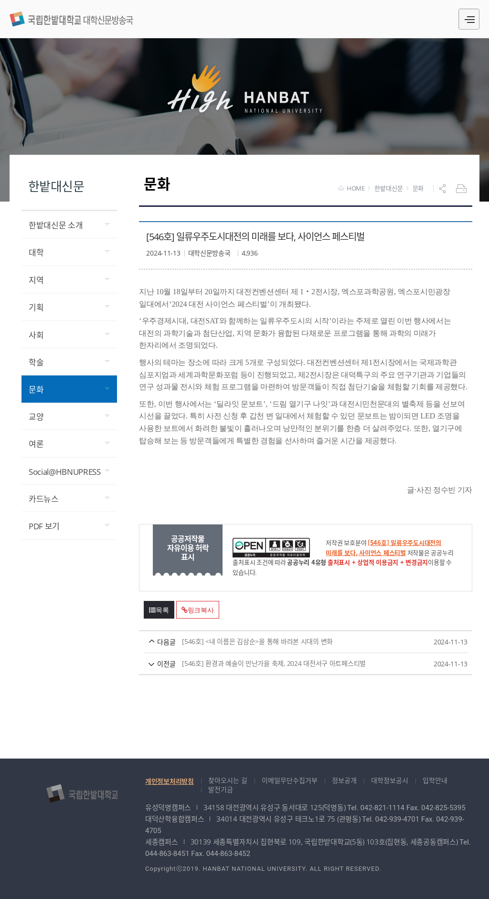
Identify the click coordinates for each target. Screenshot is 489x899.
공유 (443, 188)
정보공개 (344, 780)
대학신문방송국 (71, 18)
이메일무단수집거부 (290, 780)
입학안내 (435, 780)
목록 (159, 610)
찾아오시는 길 (227, 780)
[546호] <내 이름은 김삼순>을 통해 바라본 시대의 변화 (288, 642)
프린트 (462, 188)
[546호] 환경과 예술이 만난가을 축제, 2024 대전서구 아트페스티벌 (288, 664)
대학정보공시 (389, 780)
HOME (352, 189)
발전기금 (220, 789)
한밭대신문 (388, 189)
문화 (418, 189)
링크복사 (197, 610)
